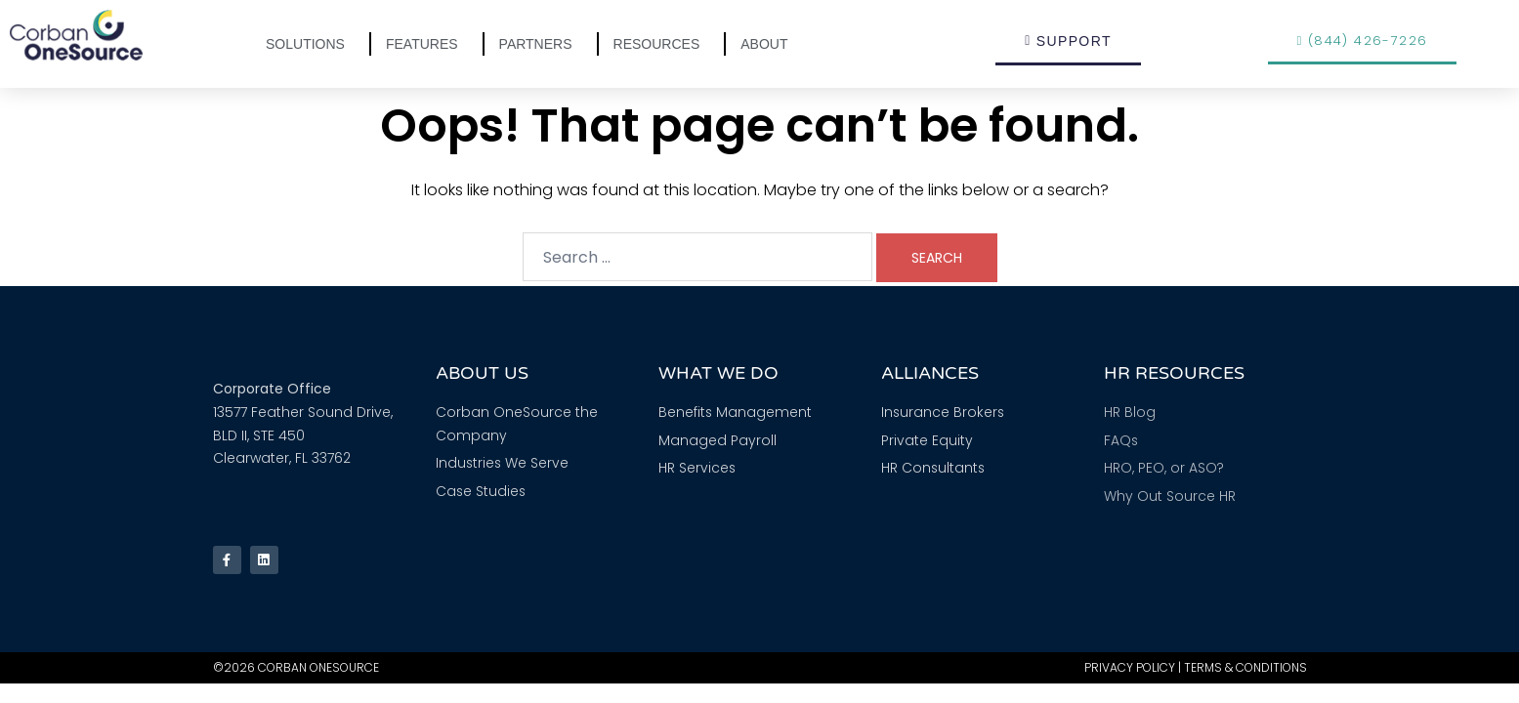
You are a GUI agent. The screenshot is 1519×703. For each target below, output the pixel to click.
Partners (540, 44)
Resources (661, 44)
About (768, 44)
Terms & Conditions (1245, 671)
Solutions (310, 44)
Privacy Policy (1129, 671)
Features (427, 44)
